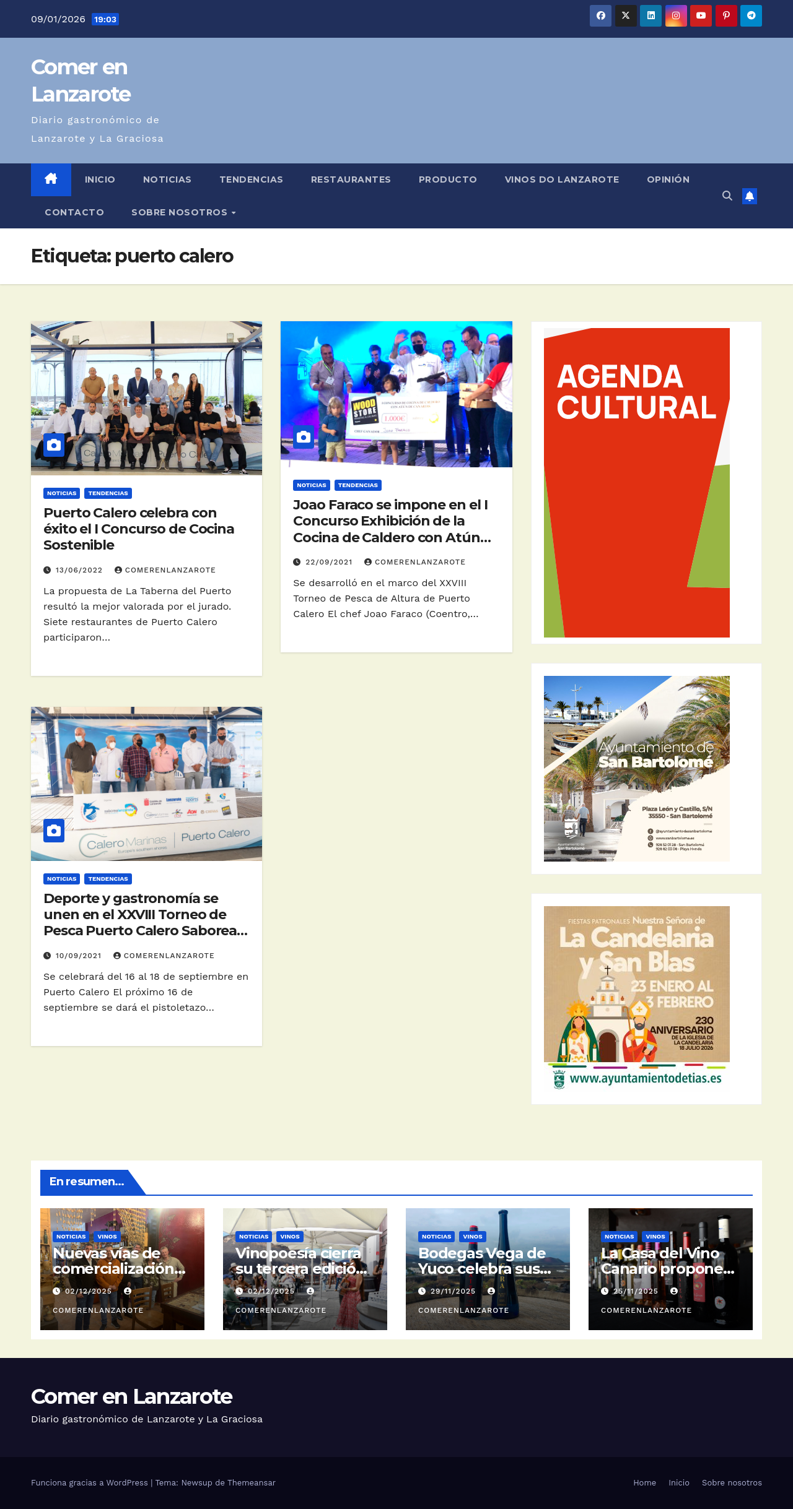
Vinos (106, 1236)
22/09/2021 (330, 562)
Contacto (74, 212)
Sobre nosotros (180, 212)
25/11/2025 (637, 1291)
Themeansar (251, 1482)
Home (644, 1482)
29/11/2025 (455, 1291)
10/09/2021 (80, 955)
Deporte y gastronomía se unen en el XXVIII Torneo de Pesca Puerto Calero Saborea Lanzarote (140, 923)
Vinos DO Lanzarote (562, 179)
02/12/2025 (90, 1291)
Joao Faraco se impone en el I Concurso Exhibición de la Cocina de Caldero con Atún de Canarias (390, 529)
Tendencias (251, 179)
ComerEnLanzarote (165, 570)
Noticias (167, 179)
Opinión (668, 179)
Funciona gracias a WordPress (91, 1482)
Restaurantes (351, 179)
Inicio (100, 179)
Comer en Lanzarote (131, 1396)
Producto (448, 179)
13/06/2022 (81, 570)
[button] (727, 196)
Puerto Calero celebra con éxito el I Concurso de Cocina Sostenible (138, 529)
